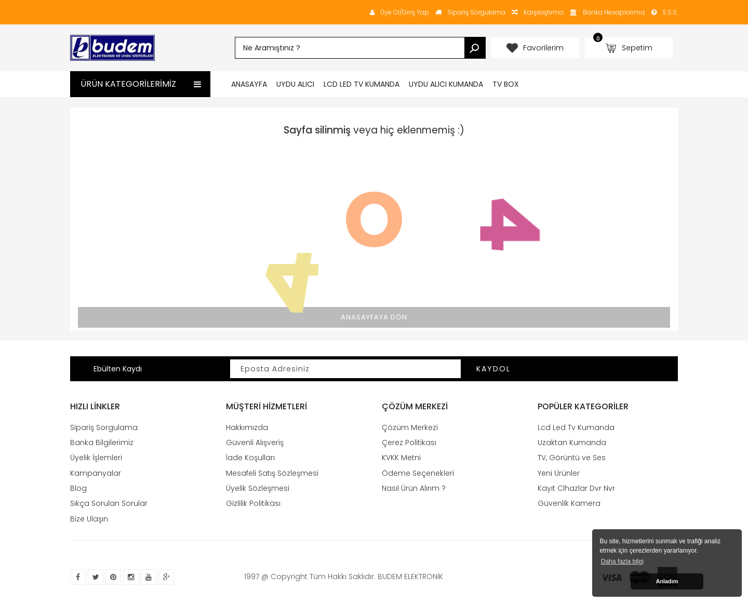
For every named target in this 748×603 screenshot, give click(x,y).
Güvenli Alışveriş (255, 442)
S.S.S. (664, 12)
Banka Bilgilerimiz (101, 442)
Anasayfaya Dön (374, 317)
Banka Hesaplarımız (614, 12)
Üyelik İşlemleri (96, 457)
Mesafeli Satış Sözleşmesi (272, 473)
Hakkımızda (247, 427)
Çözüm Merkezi (410, 427)
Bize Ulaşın (89, 519)
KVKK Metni (401, 457)
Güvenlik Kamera (569, 503)
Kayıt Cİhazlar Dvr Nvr (576, 488)
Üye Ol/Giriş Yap (399, 12)
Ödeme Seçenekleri (418, 473)
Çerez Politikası (409, 442)
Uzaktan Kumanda (572, 442)
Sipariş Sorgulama (470, 12)
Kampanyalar (95, 473)
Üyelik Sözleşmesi (257, 488)
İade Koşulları (250, 457)
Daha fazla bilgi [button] (622, 561)
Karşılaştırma (538, 12)
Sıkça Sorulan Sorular (109, 503)
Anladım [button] (667, 581)
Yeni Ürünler (559, 473)
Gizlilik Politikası (253, 503)
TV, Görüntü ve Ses (572, 457)
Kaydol (493, 369)
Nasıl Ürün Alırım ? (414, 488)
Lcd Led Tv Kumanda (576, 427)
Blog (78, 488)
